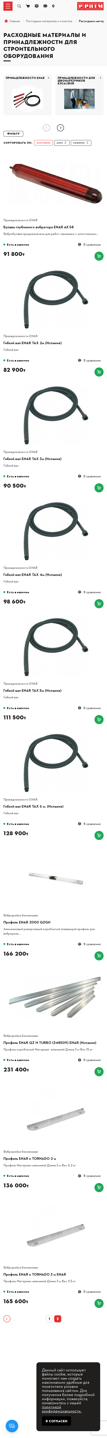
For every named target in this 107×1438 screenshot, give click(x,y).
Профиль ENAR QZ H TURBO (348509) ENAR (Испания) (49, 1042)
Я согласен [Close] (56, 1421)
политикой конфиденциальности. (62, 1409)
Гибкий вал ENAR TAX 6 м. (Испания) (33, 806)
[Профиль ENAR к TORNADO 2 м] (56, 1086)
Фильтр (13, 133)
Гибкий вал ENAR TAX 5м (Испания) (32, 690)
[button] (60, 127)
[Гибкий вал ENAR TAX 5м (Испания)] (56, 618)
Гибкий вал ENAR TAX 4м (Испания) (32, 574)
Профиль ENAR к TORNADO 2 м (29, 1158)
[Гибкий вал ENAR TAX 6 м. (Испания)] (56, 734)
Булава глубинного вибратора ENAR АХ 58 (38, 227)
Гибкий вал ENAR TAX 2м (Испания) (32, 343)
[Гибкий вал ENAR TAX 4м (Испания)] (56, 503)
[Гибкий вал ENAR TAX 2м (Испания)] (56, 271)
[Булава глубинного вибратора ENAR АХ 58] (56, 155)
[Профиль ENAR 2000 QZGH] (56, 850)
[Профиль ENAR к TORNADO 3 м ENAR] (56, 1202)
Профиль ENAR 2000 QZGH (26, 922)
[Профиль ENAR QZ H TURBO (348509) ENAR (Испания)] (56, 971)
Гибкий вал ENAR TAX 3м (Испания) (32, 458)
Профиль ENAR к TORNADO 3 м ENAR (34, 1274)
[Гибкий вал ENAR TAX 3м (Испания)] (56, 387)
